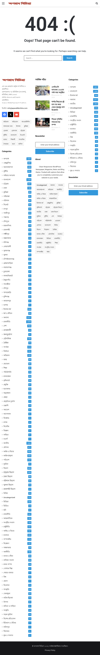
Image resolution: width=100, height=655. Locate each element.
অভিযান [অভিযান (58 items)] (5, 122)
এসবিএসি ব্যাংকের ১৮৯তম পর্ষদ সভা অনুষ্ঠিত (58, 89)
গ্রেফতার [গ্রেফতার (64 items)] (14, 130)
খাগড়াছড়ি (7, 292)
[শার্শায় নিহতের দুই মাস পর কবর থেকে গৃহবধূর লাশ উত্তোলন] (42, 105)
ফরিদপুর (7, 627)
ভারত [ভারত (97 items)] (5, 139)
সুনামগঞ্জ (7, 251)
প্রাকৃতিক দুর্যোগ (9, 401)
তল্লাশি (6, 405)
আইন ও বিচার (9, 451)
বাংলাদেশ (7, 180)
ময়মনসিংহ (7, 225)
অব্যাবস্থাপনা (8, 167)
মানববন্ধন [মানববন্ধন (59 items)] (40, 238)
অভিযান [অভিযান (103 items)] (50, 190)
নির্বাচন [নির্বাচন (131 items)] (60, 216)
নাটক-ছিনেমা (8, 598)
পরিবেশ (6, 460)
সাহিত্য (6, 435)
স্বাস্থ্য (5, 359)
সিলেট (6, 205)
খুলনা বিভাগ (8, 485)
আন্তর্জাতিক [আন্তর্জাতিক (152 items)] (53, 198)
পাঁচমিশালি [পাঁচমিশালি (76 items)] (48, 221)
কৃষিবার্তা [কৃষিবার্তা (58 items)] (39, 207)
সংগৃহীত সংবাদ (9, 522)
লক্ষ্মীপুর (6, 234)
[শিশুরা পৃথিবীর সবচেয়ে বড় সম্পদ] (42, 123)
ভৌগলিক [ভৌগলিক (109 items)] (51, 234)
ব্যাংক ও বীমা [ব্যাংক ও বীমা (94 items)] (41, 234)
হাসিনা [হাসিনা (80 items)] (20, 144)
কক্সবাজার (7, 238)
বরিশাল (6, 200)
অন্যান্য (6, 317)
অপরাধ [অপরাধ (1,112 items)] (60, 185)
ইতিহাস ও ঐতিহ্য (10, 623)
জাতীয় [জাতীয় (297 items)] (39, 212)
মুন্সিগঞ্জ (6, 297)
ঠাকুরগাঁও (7, 280)
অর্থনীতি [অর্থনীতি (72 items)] (59, 190)
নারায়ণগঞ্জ (7, 267)
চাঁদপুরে (6, 221)
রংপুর (6, 209)
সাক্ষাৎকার (7, 547)
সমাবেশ (6, 410)
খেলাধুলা (7, 593)
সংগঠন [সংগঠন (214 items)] (39, 247)
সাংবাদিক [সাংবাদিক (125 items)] (21, 139)
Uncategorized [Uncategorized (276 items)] (42, 185)
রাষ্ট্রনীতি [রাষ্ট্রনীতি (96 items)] (48, 243)
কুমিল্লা (6, 192)
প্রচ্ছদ (5, 397)
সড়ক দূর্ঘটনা (8, 614)
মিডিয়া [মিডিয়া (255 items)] (49, 238)
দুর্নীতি (6, 171)
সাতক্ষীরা (7, 284)
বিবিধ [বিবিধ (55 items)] (56, 225)
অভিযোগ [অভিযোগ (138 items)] (15, 122)
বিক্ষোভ (6, 418)
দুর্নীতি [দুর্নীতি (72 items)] (5, 135)
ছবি (5, 510)
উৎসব (6, 602)
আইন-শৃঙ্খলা (8, 456)
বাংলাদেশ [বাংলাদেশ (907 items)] (48, 225)
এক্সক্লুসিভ (7, 163)
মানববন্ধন (7, 376)
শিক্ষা (5, 368)
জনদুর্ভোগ (8, 334)
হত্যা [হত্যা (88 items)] (13, 144)
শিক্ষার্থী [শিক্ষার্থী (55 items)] (13, 139)
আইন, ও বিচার (9, 531)
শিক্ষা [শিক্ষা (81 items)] (56, 243)
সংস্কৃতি (6, 610)
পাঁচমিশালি (7, 372)
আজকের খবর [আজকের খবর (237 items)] (7, 126)
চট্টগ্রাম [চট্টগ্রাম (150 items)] (23, 130)
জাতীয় (6, 443)
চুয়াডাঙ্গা (7, 271)
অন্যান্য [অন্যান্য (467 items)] (52, 185)
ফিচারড (6, 631)
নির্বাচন (6, 351)
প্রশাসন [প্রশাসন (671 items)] (39, 225)
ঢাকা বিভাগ (8, 476)
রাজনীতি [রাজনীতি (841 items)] (57, 238)
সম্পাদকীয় (7, 539)
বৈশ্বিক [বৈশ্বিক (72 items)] (55, 229)
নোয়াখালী (7, 246)
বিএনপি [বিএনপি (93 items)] (22, 135)
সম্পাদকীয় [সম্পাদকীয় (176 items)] (40, 252)
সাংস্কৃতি (6, 589)
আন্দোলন (7, 414)
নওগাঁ (6, 439)
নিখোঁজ (6, 426)
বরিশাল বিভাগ (9, 480)
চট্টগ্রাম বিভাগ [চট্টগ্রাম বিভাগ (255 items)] (58, 207)
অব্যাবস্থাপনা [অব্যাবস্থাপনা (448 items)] (40, 190)
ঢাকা (5, 188)
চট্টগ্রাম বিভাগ (9, 472)
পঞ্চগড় (6, 217)
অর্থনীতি (7, 552)
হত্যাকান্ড (7, 389)
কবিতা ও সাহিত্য (10, 606)
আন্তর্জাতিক (8, 518)
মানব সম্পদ (8, 564)
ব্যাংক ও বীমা (8, 556)
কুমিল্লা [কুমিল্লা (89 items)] (59, 203)
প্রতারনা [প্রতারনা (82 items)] (57, 221)
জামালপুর (7, 301)
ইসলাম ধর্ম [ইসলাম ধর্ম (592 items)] (40, 203)
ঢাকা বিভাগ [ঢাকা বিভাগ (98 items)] (54, 212)
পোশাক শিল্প (8, 568)
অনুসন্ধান (7, 393)
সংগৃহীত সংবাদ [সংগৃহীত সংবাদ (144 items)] (49, 247)
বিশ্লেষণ (6, 543)
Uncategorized (9, 497)
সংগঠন (6, 347)
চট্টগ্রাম (6, 184)
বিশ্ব (5, 577)
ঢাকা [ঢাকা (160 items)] (46, 212)
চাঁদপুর (6, 288)
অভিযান (7, 355)
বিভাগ (6, 468)
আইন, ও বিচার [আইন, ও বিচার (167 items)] (41, 194)
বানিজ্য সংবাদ (9, 560)
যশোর (6, 305)
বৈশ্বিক (6, 343)
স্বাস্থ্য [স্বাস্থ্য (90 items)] (48, 252)
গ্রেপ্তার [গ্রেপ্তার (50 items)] (5, 130)
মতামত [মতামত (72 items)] (60, 234)
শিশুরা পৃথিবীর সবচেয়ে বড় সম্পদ (57, 122)
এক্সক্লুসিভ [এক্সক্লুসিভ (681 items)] (50, 203)
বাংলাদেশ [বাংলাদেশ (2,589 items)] (14, 135)
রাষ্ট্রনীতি (7, 527)
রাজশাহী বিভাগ (9, 489)
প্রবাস (6, 581)
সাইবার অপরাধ (9, 175)
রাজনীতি (7, 322)
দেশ (5, 326)
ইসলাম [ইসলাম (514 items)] (18, 126)
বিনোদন (6, 585)
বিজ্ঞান (6, 430)
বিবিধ (6, 493)
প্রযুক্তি (6, 385)
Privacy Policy (50, 650)
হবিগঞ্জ (6, 242)
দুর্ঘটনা (6, 464)
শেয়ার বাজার (8, 573)
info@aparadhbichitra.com (17, 108)
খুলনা (6, 255)
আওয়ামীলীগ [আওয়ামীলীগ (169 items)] (26, 122)
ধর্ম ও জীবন (8, 313)
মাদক (5, 422)
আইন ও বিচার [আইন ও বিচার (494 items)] (41, 198)
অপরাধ (6, 159)
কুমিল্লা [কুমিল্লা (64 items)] (26, 126)
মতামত (6, 535)
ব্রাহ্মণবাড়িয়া (8, 263)
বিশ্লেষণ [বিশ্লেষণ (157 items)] (46, 229)
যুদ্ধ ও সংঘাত (8, 635)
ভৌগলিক (7, 338)
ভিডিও (6, 506)
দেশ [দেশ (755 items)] (53, 216)
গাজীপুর (7, 213)
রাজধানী (7, 330)
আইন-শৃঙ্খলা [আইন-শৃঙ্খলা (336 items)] (53, 194)
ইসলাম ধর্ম (7, 309)
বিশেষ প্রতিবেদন (9, 619)
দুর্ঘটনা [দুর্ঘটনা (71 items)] (39, 216)
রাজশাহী (7, 230)
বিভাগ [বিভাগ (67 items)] (39, 229)
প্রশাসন (6, 447)
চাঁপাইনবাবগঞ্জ (9, 259)
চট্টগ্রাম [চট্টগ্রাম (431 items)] (48, 207)
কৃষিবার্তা (7, 380)
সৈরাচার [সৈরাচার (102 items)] (5, 144)
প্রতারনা (6, 364)
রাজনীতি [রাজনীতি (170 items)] (39, 243)
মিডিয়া (6, 502)
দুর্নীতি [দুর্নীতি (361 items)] (46, 216)
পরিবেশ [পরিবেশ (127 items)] (39, 221)
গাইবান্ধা (7, 196)
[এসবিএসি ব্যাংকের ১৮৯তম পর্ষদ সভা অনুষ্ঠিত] (42, 90)
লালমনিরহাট (8, 276)
